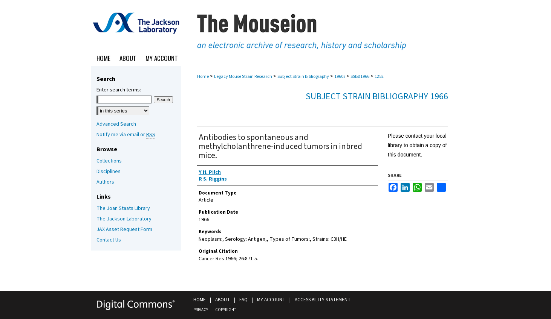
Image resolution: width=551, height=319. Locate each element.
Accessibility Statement (322, 299)
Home (203, 76)
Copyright (225, 310)
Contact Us (108, 240)
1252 (379, 76)
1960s (339, 76)
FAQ (243, 299)
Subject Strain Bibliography (303, 76)
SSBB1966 (359, 76)
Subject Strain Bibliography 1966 (377, 96)
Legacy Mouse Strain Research (243, 76)
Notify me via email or (125, 134)
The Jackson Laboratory (124, 219)
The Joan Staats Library (123, 208)
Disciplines (108, 171)
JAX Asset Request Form (124, 229)
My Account (271, 299)
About (222, 299)
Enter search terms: (118, 90)
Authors (105, 182)
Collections (109, 161)
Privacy (200, 310)
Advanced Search (116, 124)
